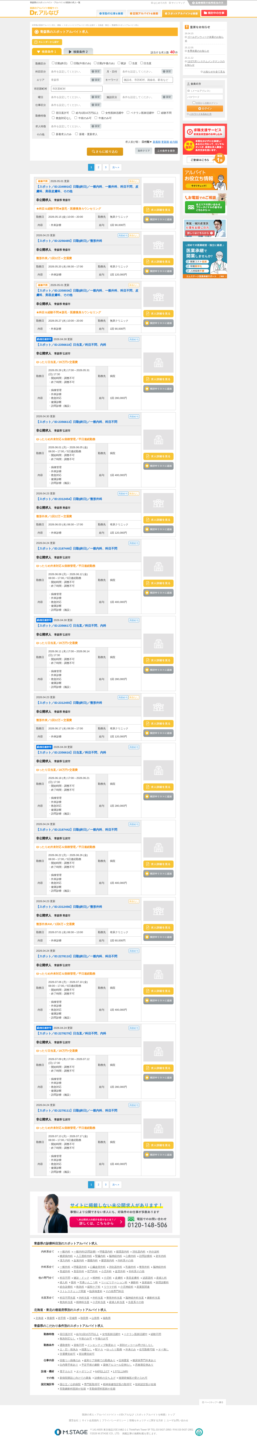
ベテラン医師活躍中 (142, 112)
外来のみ (130, 1349)
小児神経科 (126, 1286)
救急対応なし (64, 118)
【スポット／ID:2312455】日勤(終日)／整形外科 (69, 702)
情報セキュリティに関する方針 (146, 1420)
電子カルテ (66, 1371)
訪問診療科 (145, 1256)
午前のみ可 (84, 118)
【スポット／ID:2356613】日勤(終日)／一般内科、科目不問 (76, 421)
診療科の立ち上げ (105, 1377)
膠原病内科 (107, 1260)
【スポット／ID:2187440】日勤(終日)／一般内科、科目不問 (76, 548)
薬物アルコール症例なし (117, 1364)
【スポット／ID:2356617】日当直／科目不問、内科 (71, 625)
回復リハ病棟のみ (70, 1360)
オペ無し (163, 1349)
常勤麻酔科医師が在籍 (73, 1388)
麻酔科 (135, 1282)
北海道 (39, 1318)
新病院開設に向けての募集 (75, 1377)
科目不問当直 (67, 1297)
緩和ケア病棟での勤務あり (99, 1360)
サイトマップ (178, 3)
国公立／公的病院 (70, 1384)
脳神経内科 (115, 1256)
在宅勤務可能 (147, 1349)
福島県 (107, 1318)
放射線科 (147, 1282)
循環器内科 (122, 1251)
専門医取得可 (92, 1384)
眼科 (73, 1282)
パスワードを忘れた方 (200, 114)
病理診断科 (162, 1282)
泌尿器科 (148, 1277)
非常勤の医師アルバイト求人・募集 (46, 25)
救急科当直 (66, 1302)
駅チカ (99, 1349)
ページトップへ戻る (212, 1401)
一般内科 (65, 1251)
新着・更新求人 (88, 134)
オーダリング (84, 1371)
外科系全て (47, 1266)
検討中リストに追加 (158, 219)
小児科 (108, 1277)
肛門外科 (92, 1271)
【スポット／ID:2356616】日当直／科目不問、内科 (71, 752)
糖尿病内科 (66, 1256)
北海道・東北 (103, 25)
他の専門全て (46, 1277)
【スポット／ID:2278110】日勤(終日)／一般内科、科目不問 (76, 956)
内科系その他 (125, 1260)
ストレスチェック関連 (73, 1291)
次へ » (115, 167)
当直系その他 (136, 1302)
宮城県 (73, 1318)
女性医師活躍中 (114, 112)
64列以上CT (102, 1371)
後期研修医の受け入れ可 (133, 1377)
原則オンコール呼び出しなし (136, 1345)
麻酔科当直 (153, 1297)
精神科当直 (82, 1302)
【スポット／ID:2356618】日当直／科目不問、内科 (71, 344)
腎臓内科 (100, 1256)
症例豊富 (124, 1360)
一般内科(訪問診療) (85, 1251)
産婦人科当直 (117, 1302)
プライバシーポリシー (114, 1420)
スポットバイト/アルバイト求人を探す (79, 25)
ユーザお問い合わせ (177, 1420)
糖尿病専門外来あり (144, 1360)
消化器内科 (138, 1251)
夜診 (123, 63)
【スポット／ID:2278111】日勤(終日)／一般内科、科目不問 (76, 1110)
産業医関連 (143, 1286)
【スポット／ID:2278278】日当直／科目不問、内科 (71, 1033)
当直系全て (47, 1297)
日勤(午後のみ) (106, 63)
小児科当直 (99, 1302)
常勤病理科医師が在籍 (102, 1388)
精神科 (96, 1277)
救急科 (80, 1286)
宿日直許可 (62, 112)
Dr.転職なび (111, 13)
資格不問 (79, 1345)
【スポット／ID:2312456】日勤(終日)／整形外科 (69, 906)
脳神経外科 (159, 1266)
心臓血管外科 (98, 1266)
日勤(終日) (61, 63)
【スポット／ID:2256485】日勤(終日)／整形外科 (69, 240)
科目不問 (65, 1277)
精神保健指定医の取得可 (117, 1384)
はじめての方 (160, 3)
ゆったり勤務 (114, 1349)
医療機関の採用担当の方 (207, 3)
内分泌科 (154, 1251)
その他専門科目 (115, 1291)
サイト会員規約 (90, 1420)
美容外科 (79, 1271)
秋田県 (84, 1318)
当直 (134, 63)
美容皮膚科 (132, 1277)
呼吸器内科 (106, 1251)
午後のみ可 (105, 118)
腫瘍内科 (92, 1260)
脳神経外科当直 (134, 1297)
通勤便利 (65, 1345)
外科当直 (98, 1297)
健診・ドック (81, 1277)
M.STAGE (71, 1432)
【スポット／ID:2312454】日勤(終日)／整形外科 (69, 499)
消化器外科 (115, 1266)
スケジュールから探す (47, 42)
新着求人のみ (64, 134)
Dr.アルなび (144, 13)
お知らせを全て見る (214, 71)
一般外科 (65, 1266)
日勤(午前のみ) (82, 63)
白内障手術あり (69, 1364)
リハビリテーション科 (114, 1282)
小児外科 (106, 1271)
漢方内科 (65, 1260)
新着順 (157, 141)
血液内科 (79, 1260)
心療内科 (130, 1256)
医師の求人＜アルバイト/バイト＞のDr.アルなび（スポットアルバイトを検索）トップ (128, 1414)
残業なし (86, 1349)
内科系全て (47, 1251)
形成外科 (65, 1271)
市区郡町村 (40, 88)
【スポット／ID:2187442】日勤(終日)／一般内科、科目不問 (76, 829)
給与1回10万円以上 (87, 112)
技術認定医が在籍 (145, 1384)
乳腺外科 (130, 1266)
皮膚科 (119, 1277)
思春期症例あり (144, 1364)
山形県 (95, 1318)
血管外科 (120, 1271)
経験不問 (166, 112)
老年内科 (161, 1256)
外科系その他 (136, 1271)
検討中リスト (214, 13)
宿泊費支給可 (87, 1353)
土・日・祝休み (69, 1349)
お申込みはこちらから (97, 1222)
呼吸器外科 (80, 1266)
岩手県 (62, 1318)
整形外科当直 (114, 1297)
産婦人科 (161, 1277)
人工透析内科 (84, 1256)
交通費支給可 (67, 1353)
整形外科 (144, 1266)
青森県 (51, 1318)
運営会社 (73, 1420)
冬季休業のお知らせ (198, 51)
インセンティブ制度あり (101, 1345)
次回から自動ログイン (207, 103)
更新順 (165, 141)
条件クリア (143, 151)
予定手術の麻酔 (90, 1364)
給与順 (174, 141)
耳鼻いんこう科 (88, 1282)
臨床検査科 (95, 1291)
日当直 (147, 63)
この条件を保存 (166, 151)
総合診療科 (66, 1286)
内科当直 (84, 1297)
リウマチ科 (110, 1286)
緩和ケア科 (93, 1286)
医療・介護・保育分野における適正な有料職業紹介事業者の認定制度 (199, 1432)
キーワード (111, 79)
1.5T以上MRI (120, 1371)
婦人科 (64, 1282)
